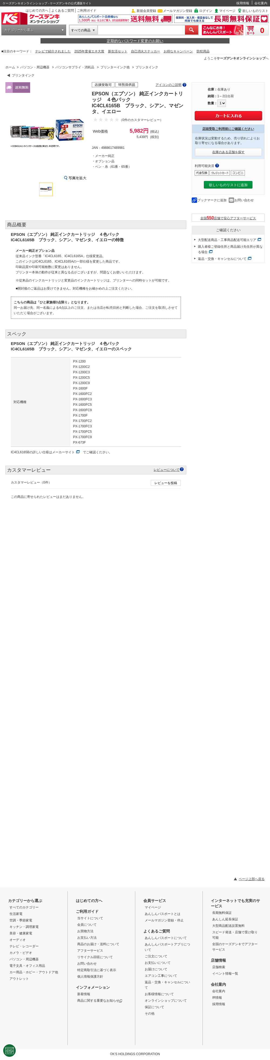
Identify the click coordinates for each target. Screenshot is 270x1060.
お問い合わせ (244, 200)
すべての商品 (80, 30)
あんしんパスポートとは (162, 914)
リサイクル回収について (95, 957)
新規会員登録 (146, 11)
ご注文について (156, 956)
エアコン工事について (161, 976)
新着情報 (83, 994)
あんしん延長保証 (225, 919)
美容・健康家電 (20, 933)
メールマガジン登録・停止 (164, 920)
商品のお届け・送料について (98, 944)
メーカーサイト (63, 452)
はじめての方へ (37, 10)
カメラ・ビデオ (20, 953)
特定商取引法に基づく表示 (96, 970)
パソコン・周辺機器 (34, 67)
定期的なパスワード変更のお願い (135, 41)
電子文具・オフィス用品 (27, 966)
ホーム (10, 67)
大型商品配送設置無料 (228, 926)
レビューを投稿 (165, 483)
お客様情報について (159, 994)
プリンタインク (147, 67)
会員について (87, 925)
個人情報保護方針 (90, 976)
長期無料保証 (222, 913)
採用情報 (242, 3)
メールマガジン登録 (177, 11)
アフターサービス (90, 950)
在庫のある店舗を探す (228, 152)
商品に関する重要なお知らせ (99, 1000)
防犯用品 (203, 51)
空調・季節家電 (20, 920)
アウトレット (19, 979)
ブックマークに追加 (212, 200)
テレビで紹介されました (53, 51)
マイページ (227, 11)
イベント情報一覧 (225, 973)
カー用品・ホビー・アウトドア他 (33, 972)
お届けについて (156, 969)
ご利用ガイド (86, 10)
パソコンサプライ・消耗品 (74, 67)
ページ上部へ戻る (252, 879)
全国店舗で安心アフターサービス (228, 218)
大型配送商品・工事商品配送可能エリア (227, 240)
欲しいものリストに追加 (228, 185)
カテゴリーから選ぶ (18, 30)
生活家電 (15, 914)
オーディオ (17, 940)
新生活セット (117, 51)
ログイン (205, 11)
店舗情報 (218, 960)
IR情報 (217, 997)
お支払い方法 (87, 938)
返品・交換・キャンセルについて (222, 259)
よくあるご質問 (62, 10)
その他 (149, 1013)
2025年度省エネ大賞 (89, 51)
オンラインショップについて (166, 1000)
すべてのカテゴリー (24, 907)
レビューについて (167, 469)
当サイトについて (90, 918)
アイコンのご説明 (168, 85)
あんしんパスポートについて (166, 938)
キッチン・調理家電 (24, 927)
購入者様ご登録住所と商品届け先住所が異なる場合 (230, 249)
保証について (154, 1007)
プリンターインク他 (115, 67)
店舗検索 (218, 967)
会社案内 (260, 3)
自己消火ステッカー (145, 51)
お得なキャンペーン (178, 51)
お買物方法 (85, 931)
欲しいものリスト (255, 11)
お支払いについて (158, 963)
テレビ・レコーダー (24, 946)
